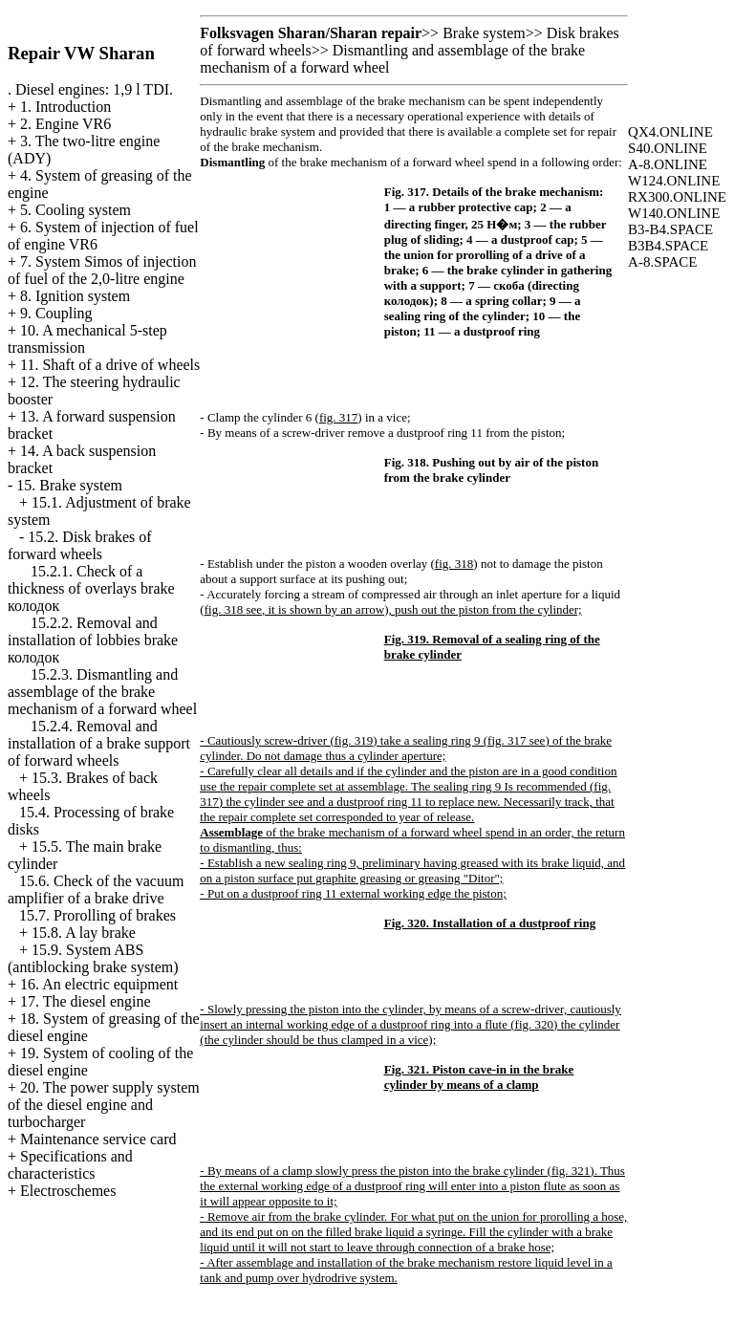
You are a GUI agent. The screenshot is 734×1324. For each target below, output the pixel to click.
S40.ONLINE (667, 148)
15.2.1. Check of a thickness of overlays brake (91, 588)
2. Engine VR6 (65, 124)
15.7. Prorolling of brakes (97, 915)
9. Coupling (56, 313)
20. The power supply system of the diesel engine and (104, 1104)
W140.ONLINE (674, 213)
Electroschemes (68, 1191)
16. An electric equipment (99, 984)
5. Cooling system (75, 210)
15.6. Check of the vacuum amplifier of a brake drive (96, 889)
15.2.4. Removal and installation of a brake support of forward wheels (99, 743)
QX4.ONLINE (670, 132)
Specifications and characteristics (70, 1165)
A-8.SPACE (662, 262)
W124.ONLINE (674, 180)
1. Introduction (65, 106)
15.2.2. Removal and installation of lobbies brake (93, 640)
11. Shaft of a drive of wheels (110, 365)
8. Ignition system (75, 296)
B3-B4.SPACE (670, 229)
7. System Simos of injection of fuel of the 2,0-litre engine (102, 270)
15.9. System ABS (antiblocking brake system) (93, 958)
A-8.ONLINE (667, 164)
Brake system (484, 33)
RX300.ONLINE (677, 197)
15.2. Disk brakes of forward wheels (80, 545)
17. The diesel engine (85, 1001)
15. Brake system (69, 485)
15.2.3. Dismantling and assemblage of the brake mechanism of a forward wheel (102, 691)
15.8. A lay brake (84, 932)
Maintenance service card (98, 1139)
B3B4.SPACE (668, 245)
